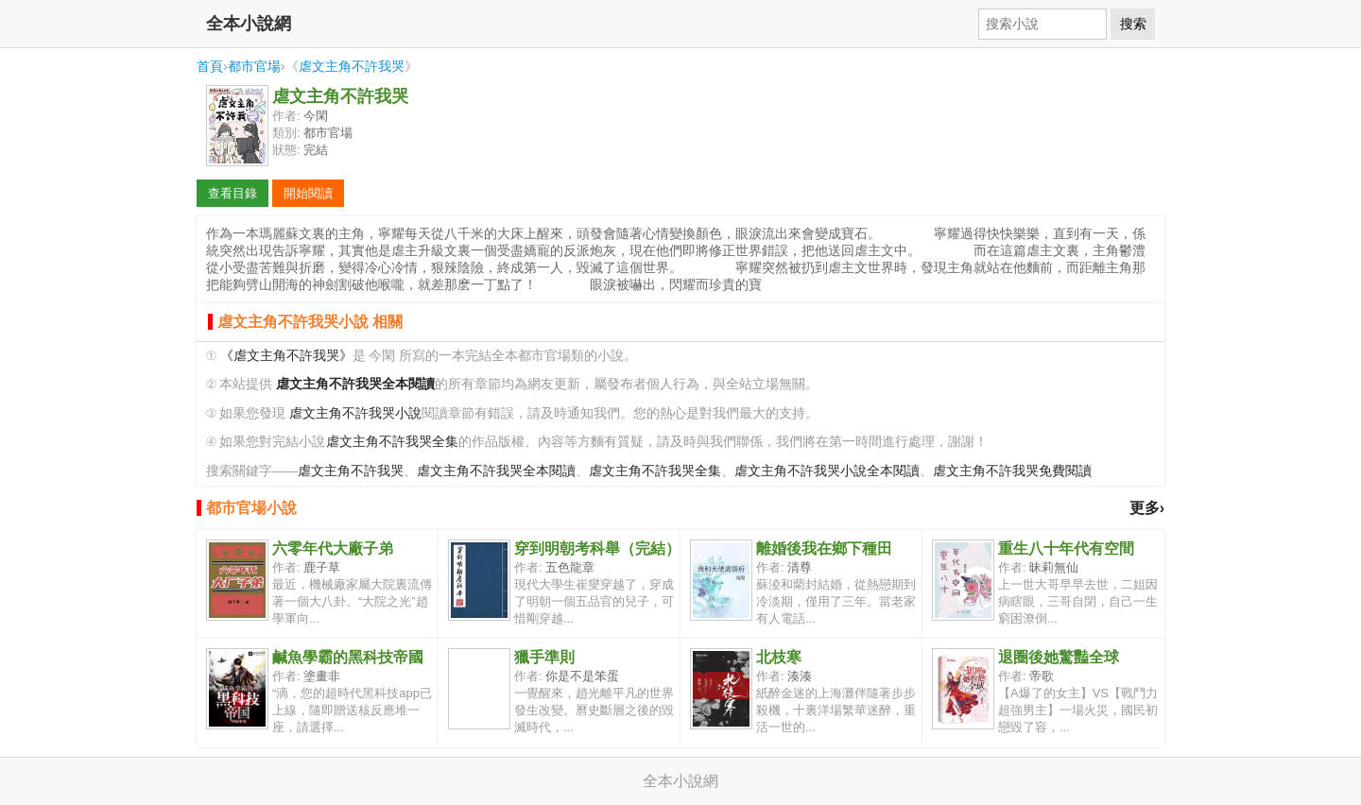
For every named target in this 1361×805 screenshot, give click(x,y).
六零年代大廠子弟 (332, 548)
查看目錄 (232, 193)
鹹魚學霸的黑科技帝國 (347, 657)
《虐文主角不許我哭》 (286, 356)
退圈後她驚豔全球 (1058, 657)
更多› (1146, 508)
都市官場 (254, 66)
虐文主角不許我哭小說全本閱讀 (827, 471)
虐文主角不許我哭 (352, 66)
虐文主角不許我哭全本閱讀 (496, 471)
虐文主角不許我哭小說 (355, 413)
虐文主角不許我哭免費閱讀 (1012, 471)
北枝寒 (778, 657)
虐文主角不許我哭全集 (392, 442)
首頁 (210, 66)
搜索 (1133, 23)
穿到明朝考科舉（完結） (597, 548)
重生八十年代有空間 (1066, 548)
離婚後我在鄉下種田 (824, 548)
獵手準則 (544, 657)
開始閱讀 (308, 193)
